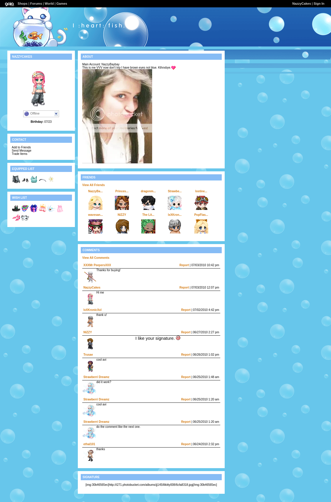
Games (61, 3)
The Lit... (148, 214)
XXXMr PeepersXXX (97, 265)
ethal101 (89, 444)
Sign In (319, 3)
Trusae (88, 354)
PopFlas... (201, 214)
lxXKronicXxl (92, 310)
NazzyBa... (95, 191)
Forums (36, 3)
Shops (23, 3)
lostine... (201, 191)
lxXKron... (175, 214)
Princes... (121, 191)
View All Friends (93, 185)
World (49, 3)
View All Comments (95, 257)
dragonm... (148, 191)
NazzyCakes (301, 3)
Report (184, 265)
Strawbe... (175, 191)
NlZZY (122, 214)
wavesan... (95, 214)
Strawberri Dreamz (96, 377)
